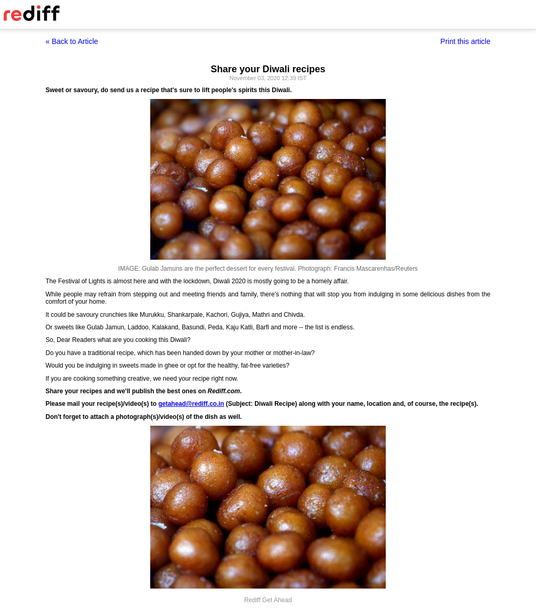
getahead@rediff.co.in (191, 403)
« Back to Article (72, 41)
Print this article (465, 41)
